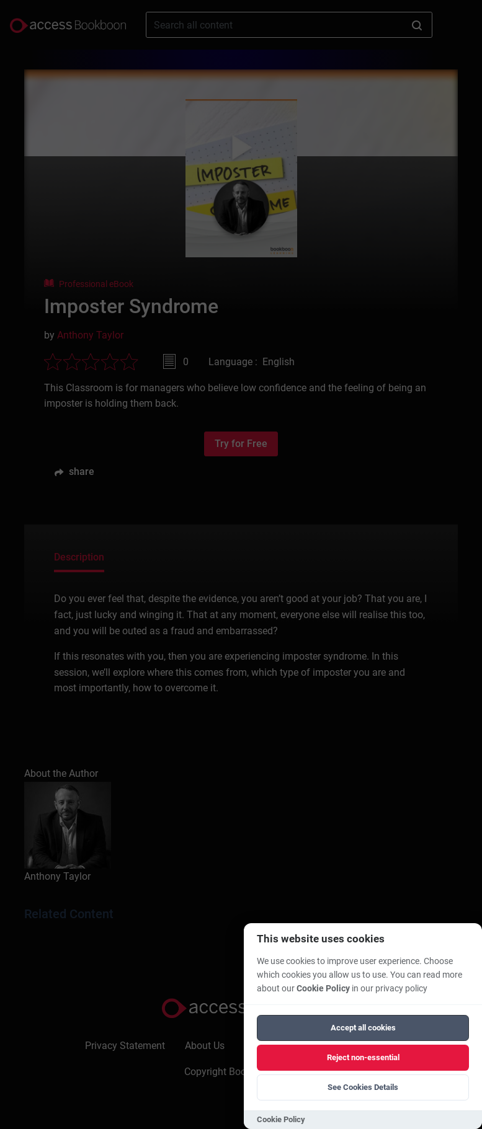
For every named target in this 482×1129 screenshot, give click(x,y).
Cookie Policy (323, 988)
